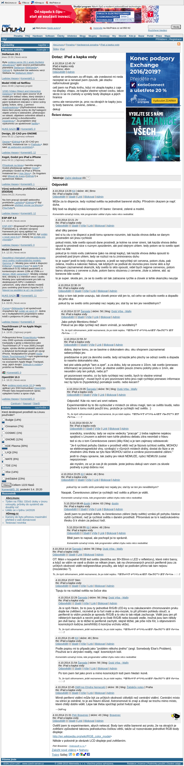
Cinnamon (10, 426)
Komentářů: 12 (28, 152)
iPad (62, 49)
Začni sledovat (73, 178)
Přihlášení (161, 39)
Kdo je (132, 36)
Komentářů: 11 (29, 295)
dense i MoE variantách (15, 274)
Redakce (131, 763)
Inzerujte (97, 28)
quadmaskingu (10, 107)
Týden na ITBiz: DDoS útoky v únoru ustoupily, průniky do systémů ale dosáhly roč (26, 504)
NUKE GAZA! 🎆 (10, 129)
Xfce (7, 472)
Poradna (18, 36)
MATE (7, 459)
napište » (43, 45)
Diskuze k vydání (32, 364)
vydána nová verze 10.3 (21, 385)
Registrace (175, 39)
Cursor (6, 308)
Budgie (8, 419)
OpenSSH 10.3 (10, 377)
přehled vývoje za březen (28, 205)
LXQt (7, 452)
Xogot (35, 168)
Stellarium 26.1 (11, 54)
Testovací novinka (15, 522)
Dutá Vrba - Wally (121, 311)
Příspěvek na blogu (12, 165)
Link (79, 196)
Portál (150, 36)
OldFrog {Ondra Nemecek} (90, 687)
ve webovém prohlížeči (20, 147)
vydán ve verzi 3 (27, 311)
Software (49, 36)
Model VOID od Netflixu (16, 83)
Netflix (34, 123)
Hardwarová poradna (87, 44)
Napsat (27, 403)
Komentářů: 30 (10, 489)
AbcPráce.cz (53, 2)
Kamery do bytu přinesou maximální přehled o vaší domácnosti (26, 518)
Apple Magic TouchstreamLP (22, 355)
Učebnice (72, 36)
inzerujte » (43, 49)
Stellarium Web (23, 73)
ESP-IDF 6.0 (9, 217)
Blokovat (89, 196)
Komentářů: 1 (27, 78)
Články (61, 36)
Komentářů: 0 (28, 129)
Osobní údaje (174, 763)
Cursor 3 (7, 300)
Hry (114, 36)
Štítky (56, 49)
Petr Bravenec (80, 715)
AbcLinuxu (12, 498)
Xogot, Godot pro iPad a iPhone (21, 157)
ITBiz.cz (23, 2)
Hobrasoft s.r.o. (77, 746)
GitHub (6, 70)
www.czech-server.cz (33, 763)
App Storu (24, 173)
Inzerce (142, 763)
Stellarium (19, 67)
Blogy (83, 36)
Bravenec (115, 715)
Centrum (16, 403)
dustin (87, 503)
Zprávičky (8, 45)
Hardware (38, 36)
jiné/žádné (10, 478)
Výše (83, 225)
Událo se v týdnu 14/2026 (20, 510)
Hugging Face (21, 266)
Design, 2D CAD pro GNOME (19, 133)
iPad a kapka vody (109, 44)
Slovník (122, 36)
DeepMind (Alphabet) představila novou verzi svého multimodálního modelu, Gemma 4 (23, 260)
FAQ (27, 36)
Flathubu (36, 144)
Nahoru (83, 750)
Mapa (167, 36)
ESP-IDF (7, 226)
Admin (71, 72)
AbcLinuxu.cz (9, 2)
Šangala (85, 311)
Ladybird (19, 202)
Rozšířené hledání (157, 30)
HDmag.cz (37, 2)
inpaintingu (8, 120)
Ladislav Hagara (10, 78)
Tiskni (55, 754)
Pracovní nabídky (13, 49)
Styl (4, 39)
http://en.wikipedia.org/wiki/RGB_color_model (82, 736)
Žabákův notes (135, 687)
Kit (73, 190)
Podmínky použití (156, 763)
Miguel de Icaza (16, 176)
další (35, 266)
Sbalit (72, 196)
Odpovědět (59, 72)
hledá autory (53, 28)
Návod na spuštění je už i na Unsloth (22, 290)
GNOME (9, 439)
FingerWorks (29, 337)
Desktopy (104, 36)
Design (6, 141)
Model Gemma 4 (12, 249)
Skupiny (92, 36)
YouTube (8, 208)
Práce (159, 36)
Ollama (7, 266)
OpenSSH (39, 388)
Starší (36, 403)
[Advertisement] (94, 167)
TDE (7, 465)
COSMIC (9, 432)
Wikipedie (31, 67)
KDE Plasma (11, 445)
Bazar (141, 36)
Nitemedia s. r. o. (77, 763)
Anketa (6, 407)
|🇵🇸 (3, 372)
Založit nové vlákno (64, 750)
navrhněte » (42, 407)
